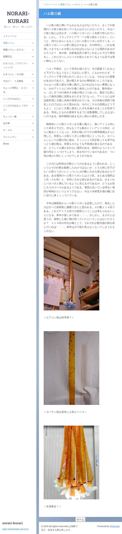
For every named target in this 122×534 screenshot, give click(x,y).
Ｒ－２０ (7, 129)
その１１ (78, 4)
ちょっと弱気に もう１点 (15, 89)
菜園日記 (7, 56)
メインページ (10, 35)
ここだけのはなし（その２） (15, 107)
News (6, 143)
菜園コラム (8, 42)
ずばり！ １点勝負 (13, 80)
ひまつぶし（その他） (14, 74)
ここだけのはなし (12, 98)
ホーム (80, 519)
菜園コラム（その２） (14, 49)
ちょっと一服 (10, 116)
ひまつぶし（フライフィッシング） (15, 65)
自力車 (6, 123)
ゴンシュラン (10, 136)
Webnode (115, 526)
